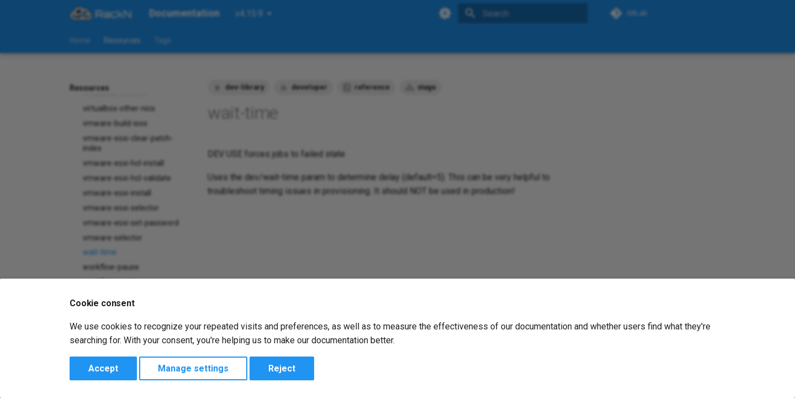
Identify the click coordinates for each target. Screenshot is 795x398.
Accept (103, 368)
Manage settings (193, 368)
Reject (281, 368)
